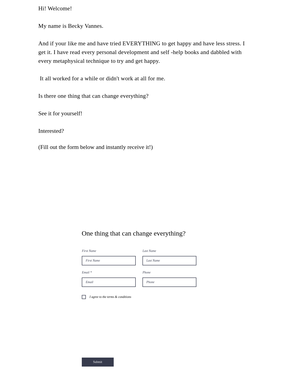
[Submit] (98, 362)
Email (85, 272)
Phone (147, 272)
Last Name (149, 251)
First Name (89, 251)
